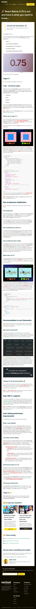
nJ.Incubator (30, 4)
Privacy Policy (19, 607)
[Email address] (9, 574)
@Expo (22, 72)
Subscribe (21, 574)
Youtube (14, 597)
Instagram (15, 603)
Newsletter (14, 4)
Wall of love (26, 589)
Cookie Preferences (31, 607)
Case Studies (26, 593)
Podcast (14, 589)
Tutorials (6, 4)
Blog (10, 4)
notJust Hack (15, 591)
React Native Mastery (21, 4)
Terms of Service (24, 607)
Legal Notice (14, 607)
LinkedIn (14, 599)
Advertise (25, 591)
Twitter (14, 601)
